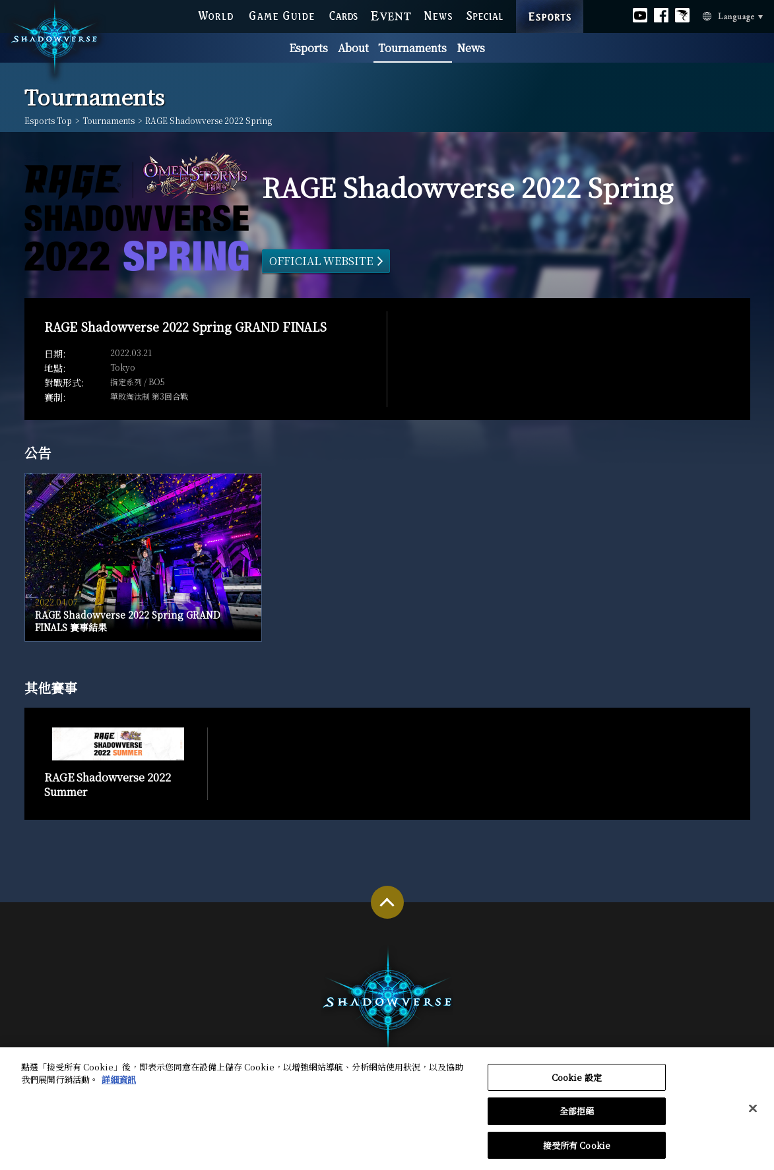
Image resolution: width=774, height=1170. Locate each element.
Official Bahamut (682, 13)
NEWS (438, 14)
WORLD (215, 14)
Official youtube (640, 13)
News (471, 47)
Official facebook (661, 13)
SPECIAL (484, 14)
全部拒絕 (577, 1115)
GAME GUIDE (281, 14)
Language (714, 15)
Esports (308, 47)
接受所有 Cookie (576, 1149)
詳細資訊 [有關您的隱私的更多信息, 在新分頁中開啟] (119, 1083)
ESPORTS (549, 3)
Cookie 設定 (577, 1080)
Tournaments (412, 47)
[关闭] (752, 1111)
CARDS (343, 14)
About (353, 47)
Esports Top (48, 121)
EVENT (390, 14)
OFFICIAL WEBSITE (321, 260)
